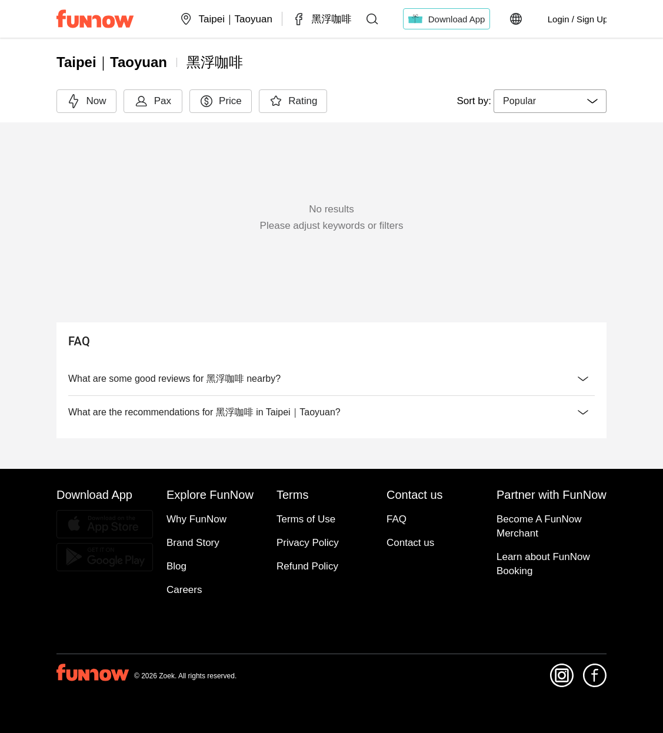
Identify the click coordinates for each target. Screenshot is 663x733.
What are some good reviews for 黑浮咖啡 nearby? (331, 378)
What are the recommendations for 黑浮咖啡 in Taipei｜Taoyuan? (331, 412)
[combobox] (550, 101)
